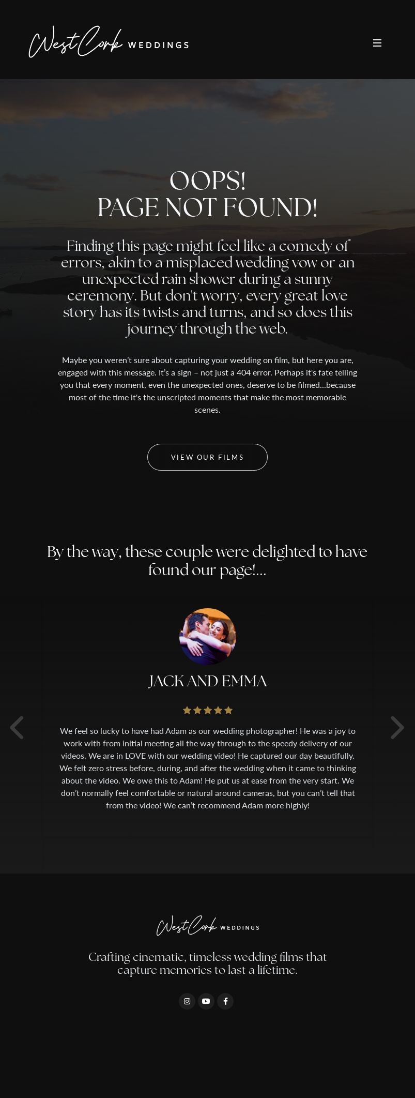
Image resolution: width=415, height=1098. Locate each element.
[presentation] (383, 726)
